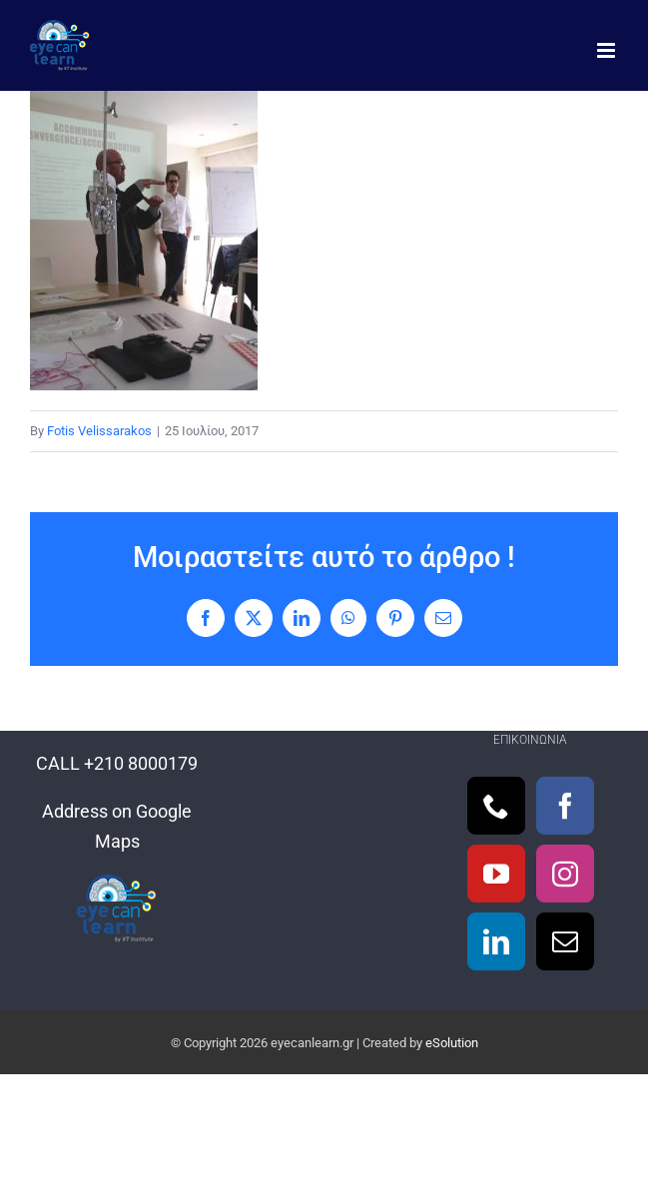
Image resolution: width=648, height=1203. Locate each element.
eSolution (451, 1042)
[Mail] (565, 941)
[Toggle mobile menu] (607, 50)
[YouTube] (496, 873)
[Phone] (496, 806)
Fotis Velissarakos (99, 430)
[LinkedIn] (496, 941)
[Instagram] (565, 873)
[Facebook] (565, 806)
